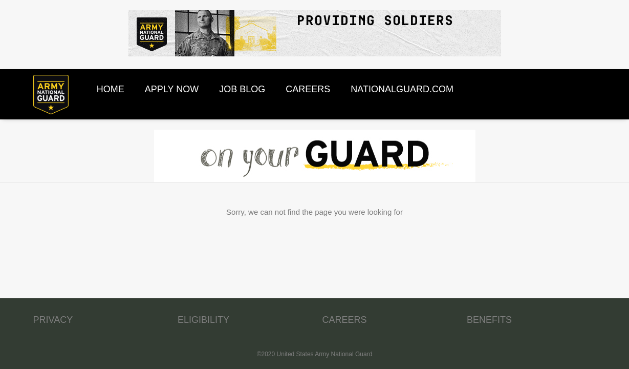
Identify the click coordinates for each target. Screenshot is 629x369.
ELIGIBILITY (203, 320)
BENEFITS (489, 320)
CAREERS (344, 320)
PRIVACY (53, 320)
